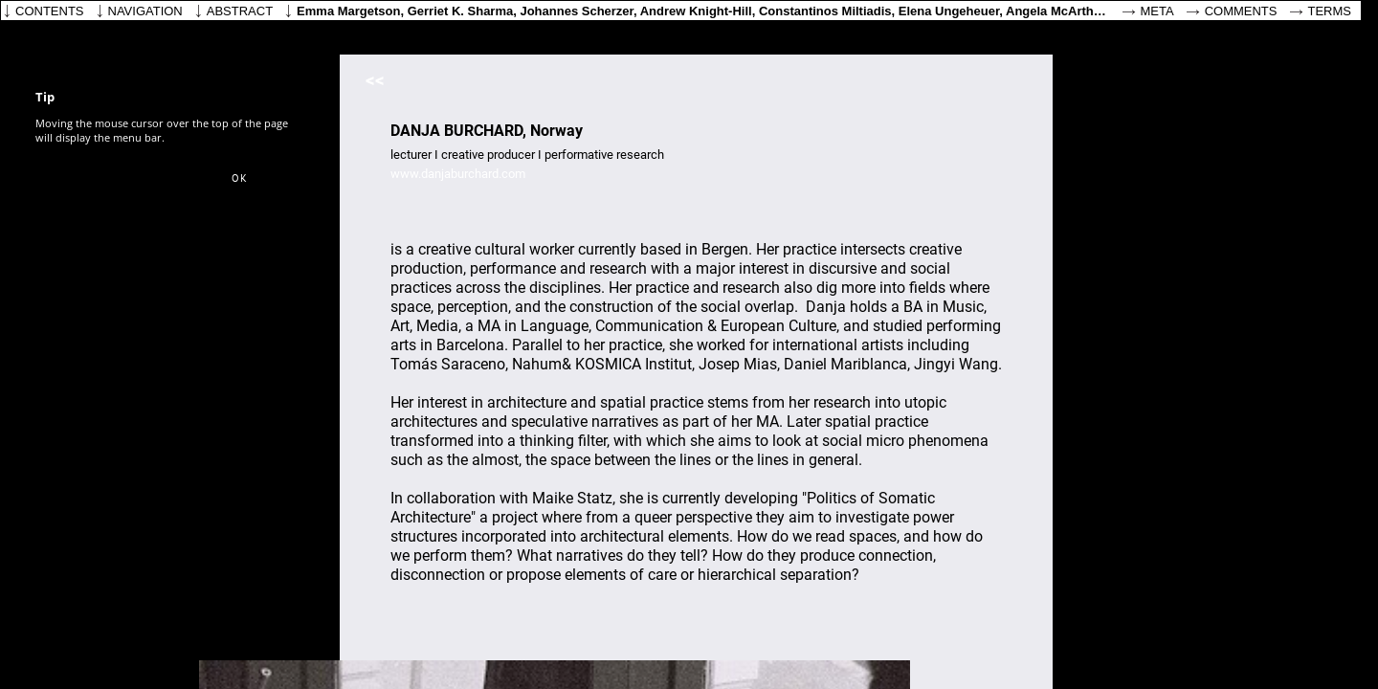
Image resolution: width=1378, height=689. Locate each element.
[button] (239, 179)
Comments (1241, 11)
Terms (1330, 11)
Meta (1157, 11)
